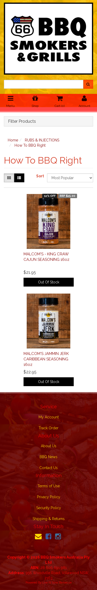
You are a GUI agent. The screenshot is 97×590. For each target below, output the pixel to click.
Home (13, 140)
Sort (39, 176)
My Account (49, 417)
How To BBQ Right (30, 145)
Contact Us (48, 468)
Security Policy (48, 508)
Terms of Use (49, 486)
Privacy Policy (48, 497)
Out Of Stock (48, 282)
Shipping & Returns (49, 519)
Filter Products (22, 121)
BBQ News (48, 457)
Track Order (48, 428)
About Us (48, 446)
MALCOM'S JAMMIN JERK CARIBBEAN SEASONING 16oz (46, 359)
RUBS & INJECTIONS (42, 140)
